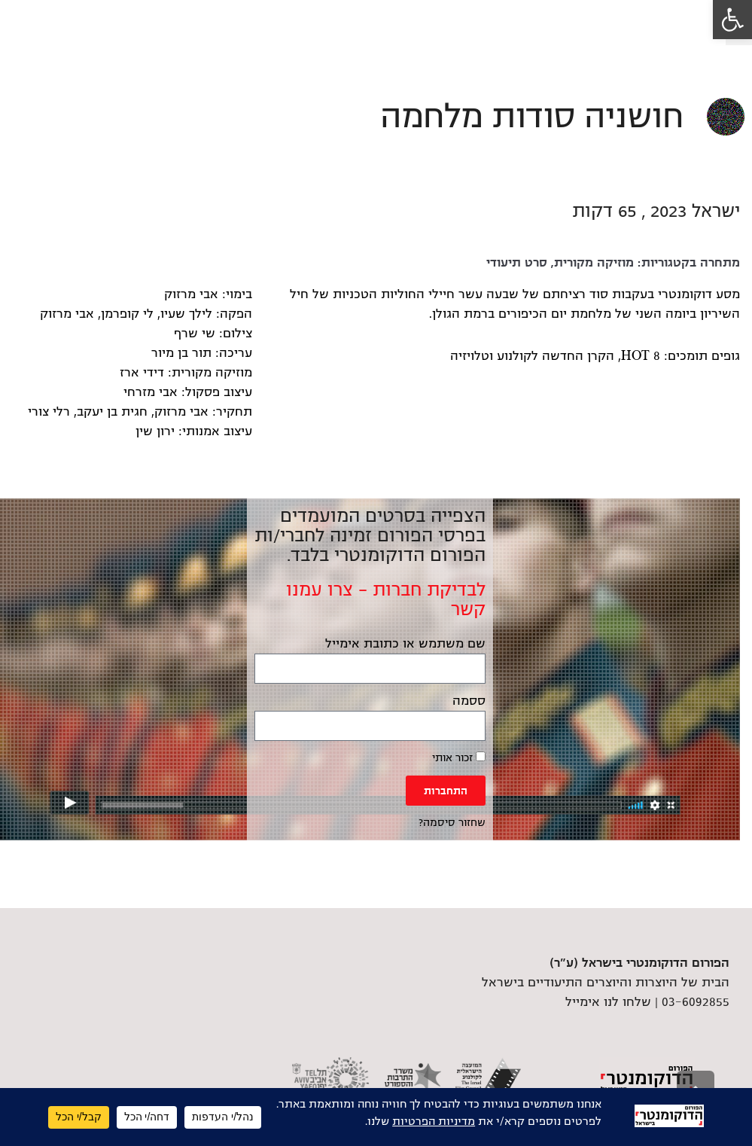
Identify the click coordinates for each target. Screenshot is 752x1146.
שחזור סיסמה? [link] (452, 822)
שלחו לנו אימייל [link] (608, 1002)
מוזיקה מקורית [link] (594, 263)
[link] (732, 19)
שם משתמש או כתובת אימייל (405, 644)
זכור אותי (459, 757)
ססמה (469, 701)
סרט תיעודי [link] (516, 263)
